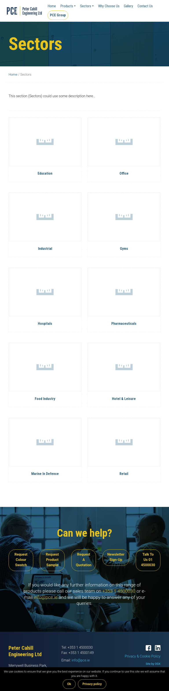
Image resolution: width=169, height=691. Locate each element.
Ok (69, 684)
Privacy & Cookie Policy (142, 656)
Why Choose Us (108, 6)
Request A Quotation (84, 559)
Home (52, 6)
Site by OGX (153, 663)
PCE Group (58, 15)
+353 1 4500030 (118, 591)
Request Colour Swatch (21, 559)
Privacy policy (92, 684)
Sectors (85, 6)
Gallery (128, 6)
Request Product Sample (52, 559)
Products (66, 6)
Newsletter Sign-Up (115, 557)
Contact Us (145, 6)
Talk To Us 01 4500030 (148, 559)
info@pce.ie (45, 597)
